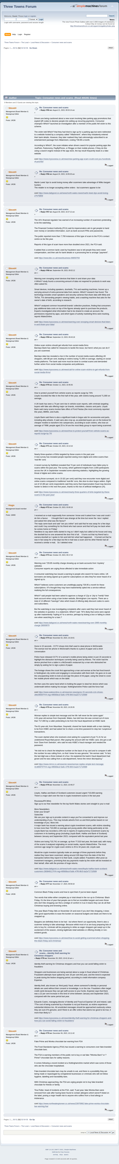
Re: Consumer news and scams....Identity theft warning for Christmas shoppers (52, 953)
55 (27, 48)
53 (22, 48)
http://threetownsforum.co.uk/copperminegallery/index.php (92, 26)
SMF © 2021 (59, 1149)
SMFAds (55, 1152)
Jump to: (83, 1132)
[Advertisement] (59, 73)
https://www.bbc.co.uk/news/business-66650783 (59, 258)
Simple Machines (70, 1149)
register (33, 16)
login (26, 16)
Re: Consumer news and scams (53, 108)
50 (14, 48)
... (12, 48)
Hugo (11, 505)
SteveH (12, 108)
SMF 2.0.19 (49, 1149)
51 (16, 48)
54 (25, 48)
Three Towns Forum (19, 7)
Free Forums (64, 1152)
